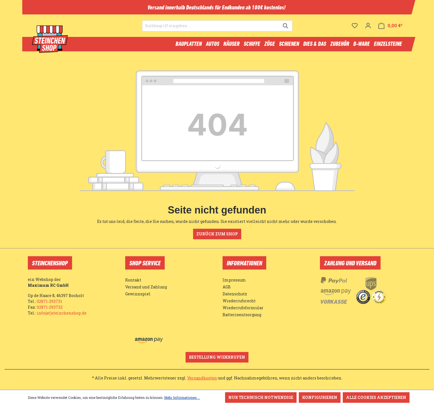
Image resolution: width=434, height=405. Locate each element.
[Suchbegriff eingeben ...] (211, 29)
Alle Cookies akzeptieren (376, 397)
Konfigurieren (319, 397)
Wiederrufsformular (243, 307)
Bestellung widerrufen (217, 357)
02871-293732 (50, 307)
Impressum (234, 280)
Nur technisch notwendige (260, 397)
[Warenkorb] (390, 29)
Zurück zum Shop (217, 236)
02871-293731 (49, 301)
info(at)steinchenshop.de (62, 313)
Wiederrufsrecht (239, 300)
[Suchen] (285, 29)
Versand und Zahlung (146, 287)
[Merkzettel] (354, 29)
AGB (227, 287)
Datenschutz (235, 293)
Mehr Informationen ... (182, 397)
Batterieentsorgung (242, 314)
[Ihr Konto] (368, 29)
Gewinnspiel (138, 293)
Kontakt (133, 280)
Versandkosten (202, 378)
